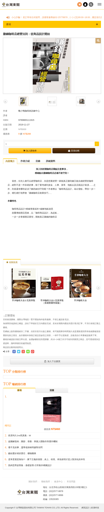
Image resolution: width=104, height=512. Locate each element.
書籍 (52, 24)
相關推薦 (12, 262)
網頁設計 (85, 507)
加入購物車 (30, 150)
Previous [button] (5, 101)
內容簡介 (10, 161)
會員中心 (58, 481)
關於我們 (33, 481)
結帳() (79, 4)
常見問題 (71, 481)
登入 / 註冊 (85, 4)
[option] (52, 65)
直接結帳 (74, 150)
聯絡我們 (45, 481)
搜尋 (91, 4)
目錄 (38, 161)
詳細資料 (50, 161)
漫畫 (52, 390)
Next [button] (98, 101)
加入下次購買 (52, 361)
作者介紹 (25, 161)
